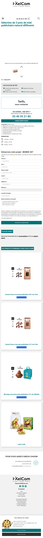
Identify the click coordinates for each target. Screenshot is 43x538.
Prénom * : (3, 158)
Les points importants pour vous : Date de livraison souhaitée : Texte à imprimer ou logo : (21, 204)
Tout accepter (21, 530)
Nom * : (3, 164)
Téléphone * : (4, 181)
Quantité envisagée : (6, 193)
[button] (21, 67)
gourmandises (23, 236)
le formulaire (27, 466)
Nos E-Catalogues (21, 505)
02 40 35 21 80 (23, 18)
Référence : (4, 187)
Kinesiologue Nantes (21, 500)
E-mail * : (3, 176)
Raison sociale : (5, 170)
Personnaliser (21, 534)
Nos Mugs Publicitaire (21, 499)
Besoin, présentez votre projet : (8, 199)
